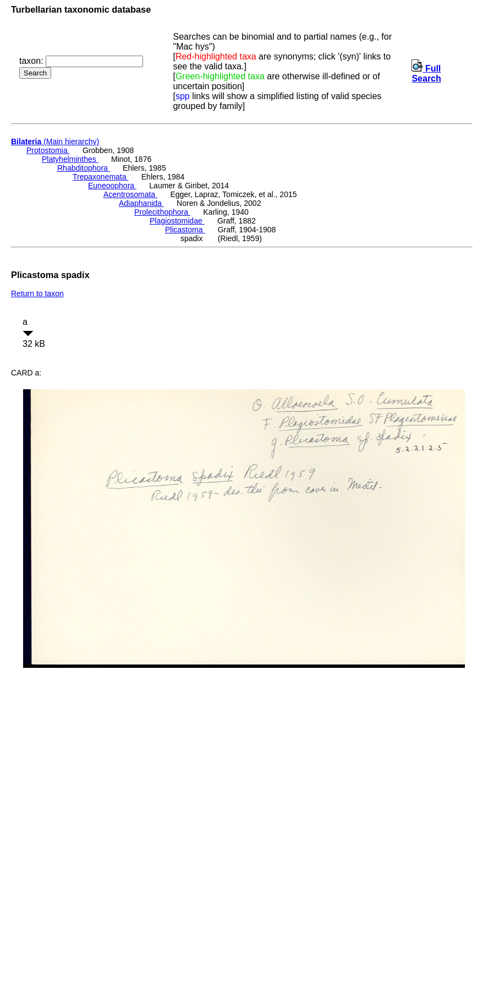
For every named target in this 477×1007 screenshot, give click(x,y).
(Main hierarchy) (55, 141)
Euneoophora (112, 185)
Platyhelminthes (70, 159)
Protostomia (48, 150)
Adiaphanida (141, 203)
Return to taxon (37, 293)
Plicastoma (185, 229)
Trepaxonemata (100, 176)
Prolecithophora (162, 212)
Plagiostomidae (177, 220)
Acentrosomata (130, 194)
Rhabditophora (83, 168)
